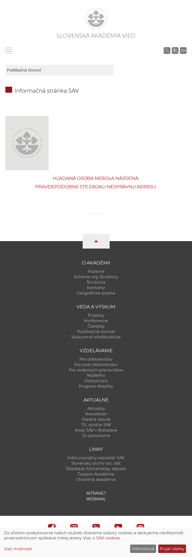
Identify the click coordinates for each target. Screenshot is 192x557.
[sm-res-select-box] (59, 70)
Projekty (96, 315)
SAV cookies (108, 537)
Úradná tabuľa (96, 419)
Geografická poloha (96, 293)
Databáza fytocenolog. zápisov (96, 468)
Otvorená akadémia (96, 479)
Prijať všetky (172, 548)
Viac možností (18, 548)
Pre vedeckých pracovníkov (96, 370)
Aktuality (96, 408)
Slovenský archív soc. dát (96, 463)
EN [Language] (183, 50)
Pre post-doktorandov (96, 364)
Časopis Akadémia (96, 474)
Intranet (96, 493)
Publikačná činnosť (96, 331)
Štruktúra (96, 282)
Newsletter (96, 414)
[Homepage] (96, 18)
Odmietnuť (143, 548)
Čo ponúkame (96, 435)
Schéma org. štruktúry (96, 276)
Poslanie (96, 271)
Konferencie (96, 320)
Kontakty (96, 287)
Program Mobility (96, 386)
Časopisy (96, 326)
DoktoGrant (96, 380)
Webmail (96, 499)
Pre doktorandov (96, 359)
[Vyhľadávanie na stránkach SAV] (167, 50)
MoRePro (96, 375)
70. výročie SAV (96, 424)
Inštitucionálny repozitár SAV (96, 457)
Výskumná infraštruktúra (96, 337)
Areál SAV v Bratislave (96, 430)
